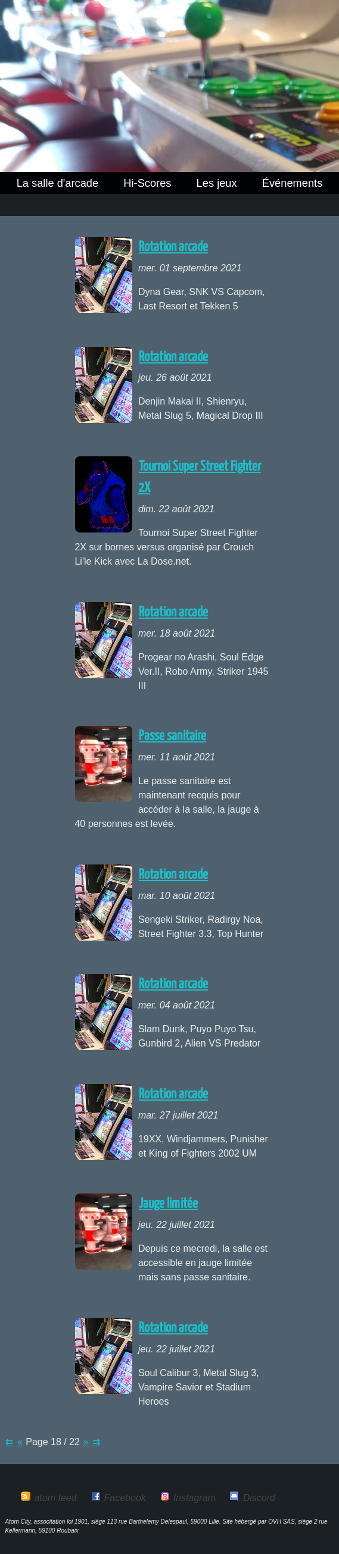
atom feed (55, 1498)
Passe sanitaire (172, 736)
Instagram (194, 1498)
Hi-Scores (147, 183)
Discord (259, 1498)
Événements (292, 183)
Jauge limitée (168, 1204)
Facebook (125, 1498)
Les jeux (217, 183)
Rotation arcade (173, 247)
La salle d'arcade (58, 183)
